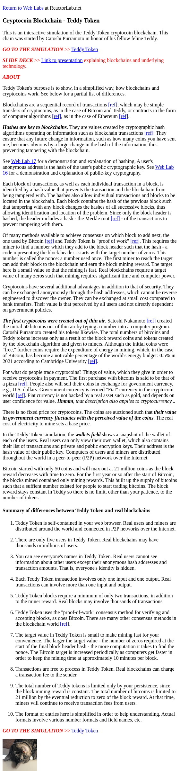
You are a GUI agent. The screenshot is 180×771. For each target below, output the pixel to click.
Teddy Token (84, 49)
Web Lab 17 (23, 161)
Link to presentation (62, 60)
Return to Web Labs (23, 8)
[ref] (112, 104)
